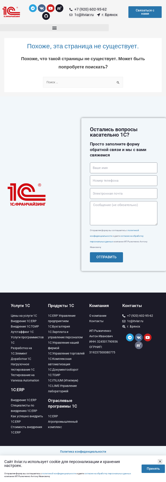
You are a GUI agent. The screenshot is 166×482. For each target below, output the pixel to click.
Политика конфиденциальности (83, 451)
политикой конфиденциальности (59, 473)
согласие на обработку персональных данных (107, 473)
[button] (54, 27)
